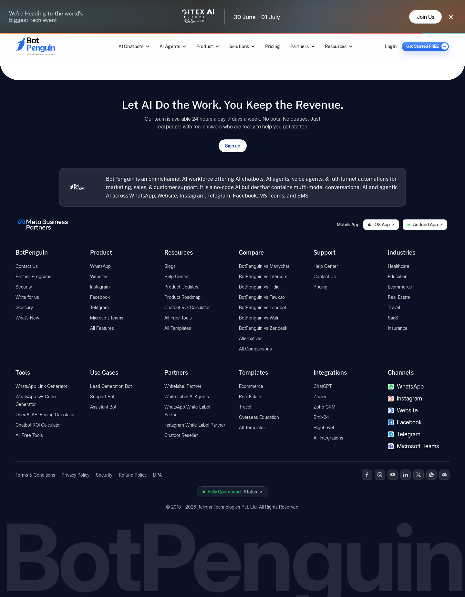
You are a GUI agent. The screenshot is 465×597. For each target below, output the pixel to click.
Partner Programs (33, 276)
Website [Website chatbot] (403, 410)
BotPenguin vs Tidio (259, 286)
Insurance (398, 328)
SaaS (393, 317)
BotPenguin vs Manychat (264, 266)
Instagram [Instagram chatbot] (405, 398)
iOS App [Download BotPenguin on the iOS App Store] (381, 224)
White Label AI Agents (186, 396)
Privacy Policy (75, 475)
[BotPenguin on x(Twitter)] (418, 475)
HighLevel (324, 427)
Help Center (176, 276)
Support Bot (102, 396)
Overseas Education (259, 417)
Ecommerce (400, 286)
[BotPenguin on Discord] (444, 475)
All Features (102, 328)
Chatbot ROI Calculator (187, 307)
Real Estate (399, 297)
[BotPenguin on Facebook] (367, 475)
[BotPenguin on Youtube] (393, 475)
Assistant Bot (103, 407)
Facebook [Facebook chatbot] (405, 422)
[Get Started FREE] (425, 46)
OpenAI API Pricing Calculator (45, 414)
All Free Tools (178, 317)
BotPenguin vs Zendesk (263, 328)
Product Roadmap (182, 297)
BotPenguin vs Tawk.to (262, 297)
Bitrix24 (321, 417)
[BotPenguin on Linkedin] (405, 475)
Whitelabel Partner (183, 386)
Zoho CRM (325, 407)
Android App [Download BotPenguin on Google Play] (425, 224)
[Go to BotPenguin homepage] (51, 46)
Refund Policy (133, 475)
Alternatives (251, 338)
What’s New (27, 317)
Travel (394, 307)
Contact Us (27, 266)
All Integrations (328, 437)
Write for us (27, 297)
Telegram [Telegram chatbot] (404, 434)
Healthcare (398, 266)
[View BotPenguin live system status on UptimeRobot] (232, 491)
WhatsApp (100, 266)
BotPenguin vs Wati (258, 317)
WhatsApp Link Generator (41, 386)
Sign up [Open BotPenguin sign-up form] (232, 145)
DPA (157, 475)
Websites (99, 276)
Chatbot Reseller (181, 435)
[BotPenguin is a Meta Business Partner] (43, 224)
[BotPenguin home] (77, 187)
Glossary (24, 307)
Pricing (272, 46)
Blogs (170, 266)
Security (24, 286)
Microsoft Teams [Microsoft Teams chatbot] (413, 446)
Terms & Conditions (35, 475)
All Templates (177, 328)
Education (398, 276)
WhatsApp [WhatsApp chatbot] (406, 386)
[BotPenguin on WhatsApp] (431, 475)
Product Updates (181, 286)
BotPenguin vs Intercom (263, 276)
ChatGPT (323, 386)
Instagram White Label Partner (194, 425)
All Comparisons (255, 348)
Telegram (99, 307)
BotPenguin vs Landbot (262, 307)
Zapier (320, 396)
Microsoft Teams (106, 317)
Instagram (100, 286)
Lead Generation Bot (111, 386)
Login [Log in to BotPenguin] (391, 46)
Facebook (100, 297)
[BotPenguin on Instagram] (380, 475)
